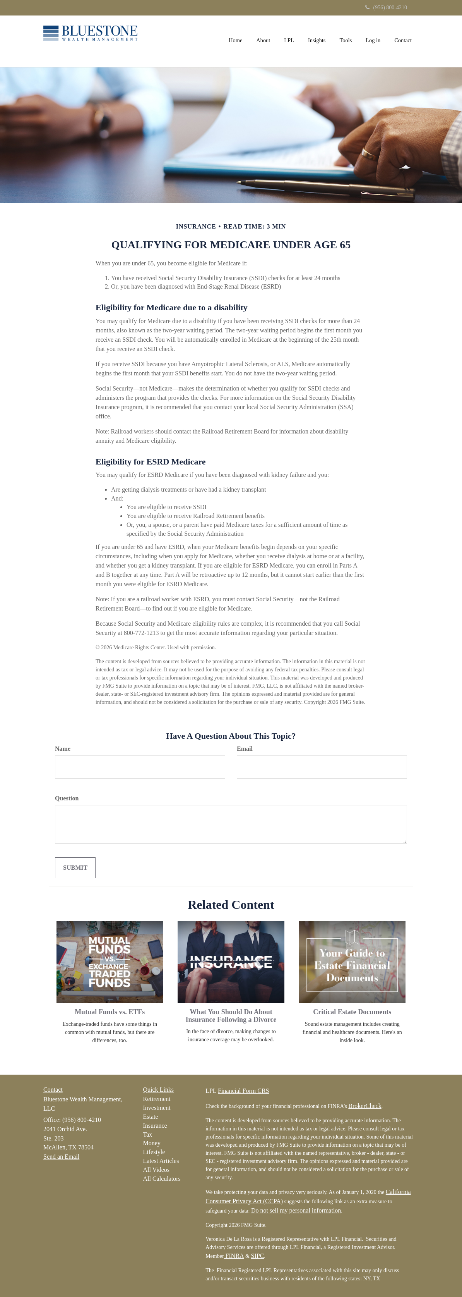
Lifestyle (154, 1152)
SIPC (257, 1255)
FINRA (234, 1255)
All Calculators (162, 1178)
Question (67, 798)
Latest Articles (161, 1161)
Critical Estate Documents (352, 1012)
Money (152, 1143)
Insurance (155, 1125)
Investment (157, 1107)
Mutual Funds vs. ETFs (110, 1012)
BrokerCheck (364, 1106)
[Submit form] (75, 868)
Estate (150, 1116)
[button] (263, 40)
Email (245, 748)
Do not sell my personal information (296, 1210)
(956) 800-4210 (386, 7)
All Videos (156, 1169)
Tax (147, 1134)
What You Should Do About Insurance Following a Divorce (230, 1015)
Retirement (157, 1099)
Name (62, 748)
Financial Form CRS (243, 1090)
